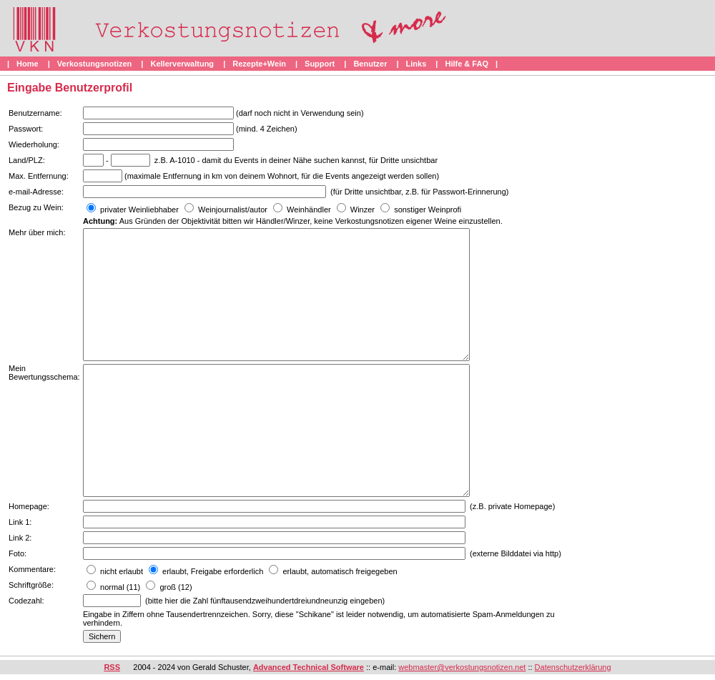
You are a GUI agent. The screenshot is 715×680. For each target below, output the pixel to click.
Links (416, 63)
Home (27, 63)
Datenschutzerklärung (573, 667)
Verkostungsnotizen (94, 63)
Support (320, 63)
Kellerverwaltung (182, 63)
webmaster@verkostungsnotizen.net (462, 667)
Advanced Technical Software (308, 667)
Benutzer (370, 63)
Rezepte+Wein (259, 63)
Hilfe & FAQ (466, 63)
